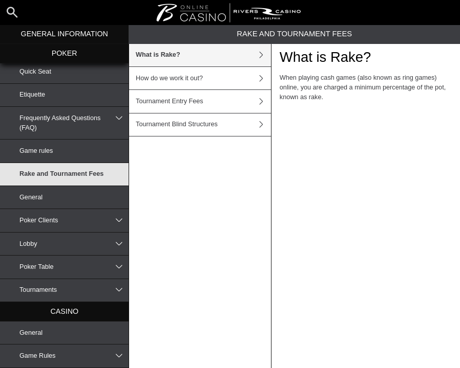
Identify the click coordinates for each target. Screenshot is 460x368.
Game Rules (74, 355)
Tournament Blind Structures (203, 124)
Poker (64, 53)
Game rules (36, 150)
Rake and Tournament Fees (61, 173)
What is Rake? (203, 55)
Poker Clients (74, 220)
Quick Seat (35, 71)
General (31, 197)
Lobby (74, 244)
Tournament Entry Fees (203, 101)
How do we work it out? (203, 78)
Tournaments (74, 290)
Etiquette (32, 94)
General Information (64, 34)
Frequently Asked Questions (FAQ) (74, 123)
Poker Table (74, 267)
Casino (64, 311)
